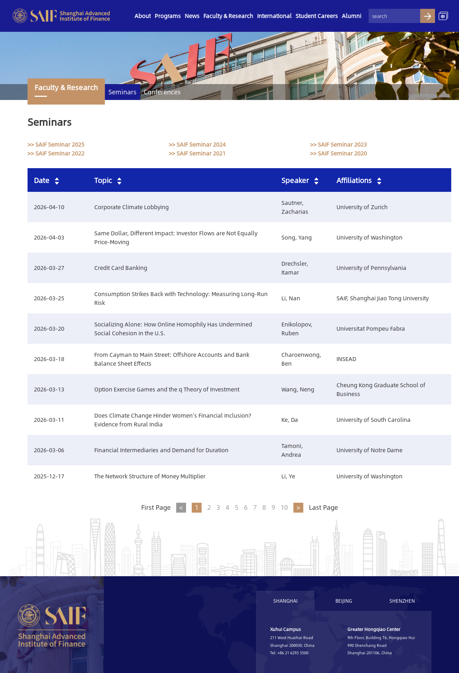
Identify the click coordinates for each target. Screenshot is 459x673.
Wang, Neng (297, 389)
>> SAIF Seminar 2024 (197, 144)
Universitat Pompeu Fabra (370, 328)
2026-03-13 (49, 389)
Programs (168, 15)
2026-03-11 (49, 419)
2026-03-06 (49, 449)
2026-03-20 (49, 328)
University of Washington (369, 237)
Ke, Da (289, 419)
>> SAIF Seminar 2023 (338, 144)
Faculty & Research (228, 15)
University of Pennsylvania (371, 267)
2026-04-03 (49, 237)
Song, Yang (296, 237)
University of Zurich (362, 206)
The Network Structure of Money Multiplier (149, 476)
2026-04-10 (49, 206)
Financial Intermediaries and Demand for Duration (161, 449)
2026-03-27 (49, 267)
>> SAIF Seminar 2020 (338, 153)
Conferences (162, 92)
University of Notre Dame (369, 449)
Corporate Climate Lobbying (131, 206)
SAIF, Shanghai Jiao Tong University (382, 298)
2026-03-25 (49, 298)
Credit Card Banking (120, 267)
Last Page (323, 507)
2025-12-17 (49, 476)
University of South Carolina (373, 419)
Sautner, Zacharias (294, 207)
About (143, 15)
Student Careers (317, 15)
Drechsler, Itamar (294, 268)
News (192, 15)
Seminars (122, 92)
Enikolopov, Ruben (296, 328)
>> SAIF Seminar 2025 (56, 144)
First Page (156, 507)
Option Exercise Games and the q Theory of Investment (166, 389)
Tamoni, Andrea (292, 450)
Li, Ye (288, 476)
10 (284, 507)
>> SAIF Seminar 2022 (56, 153)
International (274, 15)
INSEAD (346, 358)
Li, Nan (290, 298)
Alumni (351, 15)
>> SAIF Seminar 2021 (197, 153)
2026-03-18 (49, 358)
